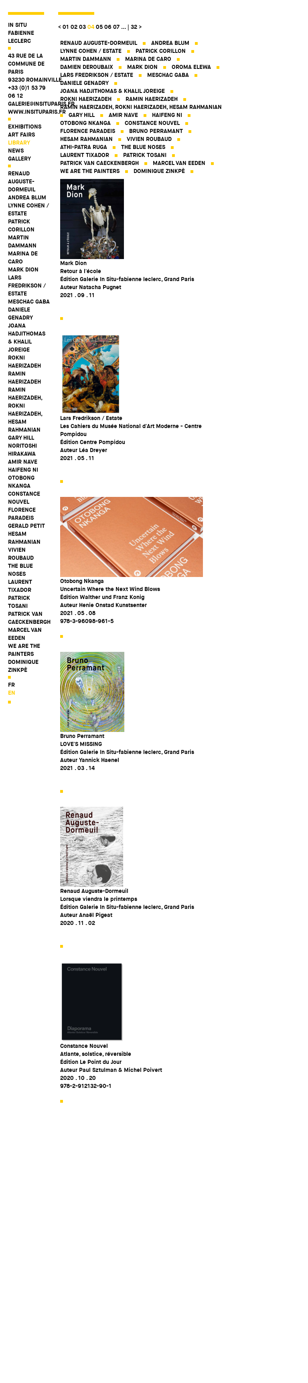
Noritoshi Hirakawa (22, 449)
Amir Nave (22, 461)
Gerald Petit (26, 525)
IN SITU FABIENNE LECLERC (21, 32)
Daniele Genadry (20, 313)
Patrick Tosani (19, 601)
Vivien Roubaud (21, 553)
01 (66, 26)
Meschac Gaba (29, 301)
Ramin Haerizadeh (24, 377)
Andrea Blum (27, 197)
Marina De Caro (23, 257)
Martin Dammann (22, 241)
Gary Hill (21, 437)
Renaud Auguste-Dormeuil (21, 181)
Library (19, 142)
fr (11, 684)
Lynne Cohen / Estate (28, 209)
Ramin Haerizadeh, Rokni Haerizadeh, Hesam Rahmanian (25, 409)
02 (74, 26)
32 (134, 26)
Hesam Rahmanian (24, 537)
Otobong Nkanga (21, 481)
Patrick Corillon (21, 225)
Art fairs (21, 134)
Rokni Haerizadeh (24, 361)
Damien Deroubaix (86, 66)
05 (99, 26)
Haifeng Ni (23, 469)
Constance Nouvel (24, 497)
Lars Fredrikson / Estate (27, 285)
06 (107, 26)
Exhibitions (24, 126)
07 (116, 26)
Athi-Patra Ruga (83, 147)
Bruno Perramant (156, 131)
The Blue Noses (20, 569)
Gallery (19, 158)
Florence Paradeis (22, 513)
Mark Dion (23, 269)
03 (82, 26)
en (11, 692)
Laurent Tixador (20, 585)
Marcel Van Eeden (25, 633)
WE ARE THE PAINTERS (24, 649)
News (16, 150)
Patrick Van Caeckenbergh (29, 617)
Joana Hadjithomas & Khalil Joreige (26, 337)
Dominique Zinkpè (23, 665)
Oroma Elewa (191, 66)
